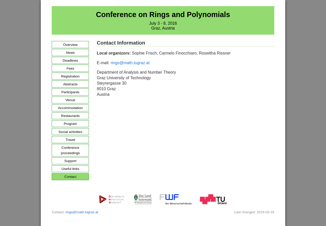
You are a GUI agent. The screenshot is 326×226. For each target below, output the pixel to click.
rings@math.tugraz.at (130, 63)
